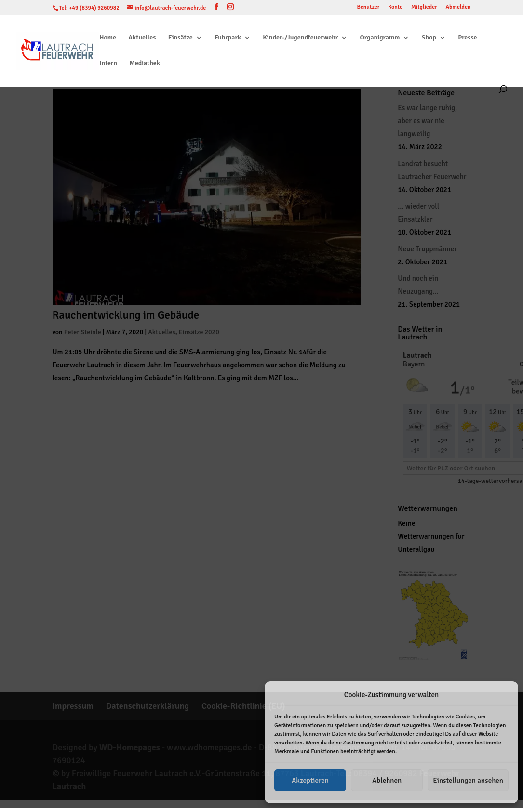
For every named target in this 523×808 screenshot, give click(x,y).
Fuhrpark (228, 37)
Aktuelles (142, 37)
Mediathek (144, 63)
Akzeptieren (310, 780)
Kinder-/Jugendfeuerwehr (300, 37)
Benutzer (368, 7)
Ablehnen (387, 780)
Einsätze (180, 37)
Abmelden (457, 7)
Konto (395, 7)
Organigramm (380, 37)
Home (107, 37)
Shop (429, 37)
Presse (467, 37)
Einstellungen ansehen (468, 780)
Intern (108, 63)
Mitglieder (424, 7)
